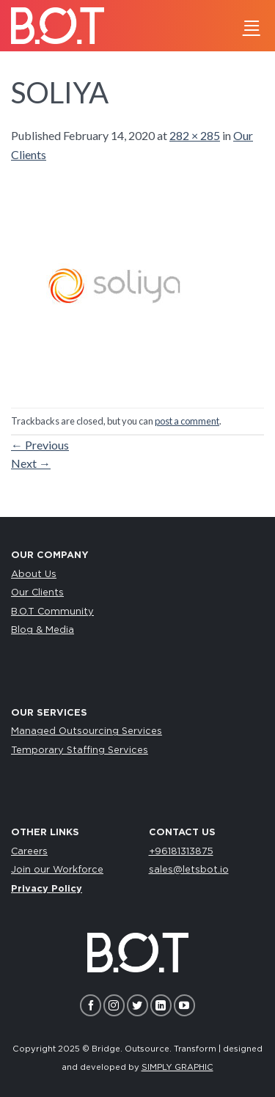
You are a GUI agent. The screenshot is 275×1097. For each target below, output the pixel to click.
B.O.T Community (52, 612)
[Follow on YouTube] (184, 1005)
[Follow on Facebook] (90, 1005)
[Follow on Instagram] (114, 1005)
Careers (29, 851)
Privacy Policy (46, 889)
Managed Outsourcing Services (86, 731)
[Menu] (251, 25)
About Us (33, 574)
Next (31, 463)
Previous (40, 445)
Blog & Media (42, 630)
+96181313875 (181, 851)
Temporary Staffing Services (79, 750)
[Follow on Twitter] (137, 1005)
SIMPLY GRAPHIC (177, 1067)
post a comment (187, 421)
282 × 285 (194, 135)
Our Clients (37, 593)
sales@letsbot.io (189, 870)
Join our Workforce (57, 870)
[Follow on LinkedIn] (161, 1005)
